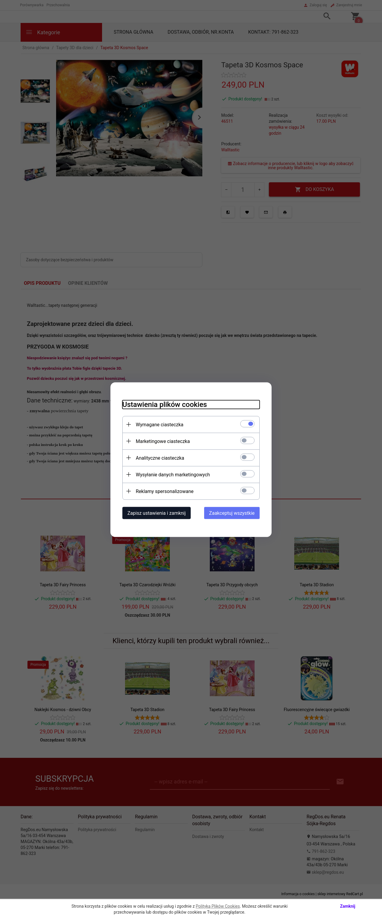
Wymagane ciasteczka (160, 424)
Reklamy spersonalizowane (164, 491)
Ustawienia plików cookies (164, 404)
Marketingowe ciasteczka (163, 441)
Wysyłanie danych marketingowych (173, 474)
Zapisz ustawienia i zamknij (156, 513)
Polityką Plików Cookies (218, 906)
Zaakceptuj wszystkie (232, 513)
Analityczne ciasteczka (160, 458)
